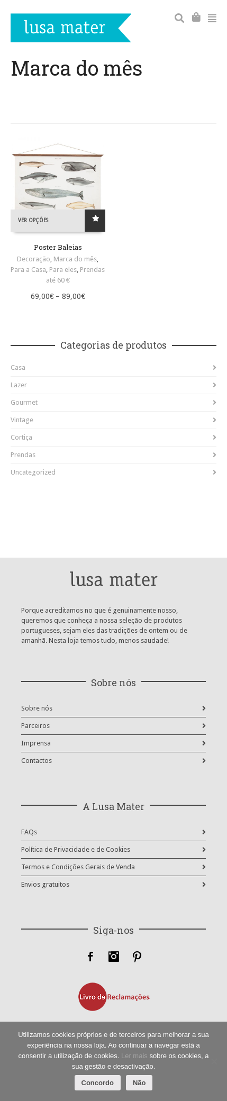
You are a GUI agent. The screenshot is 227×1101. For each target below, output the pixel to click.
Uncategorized (33, 472)
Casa (18, 367)
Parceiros (35, 726)
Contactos (36, 761)
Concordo (97, 1083)
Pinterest (137, 956)
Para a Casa (28, 270)
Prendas (23, 455)
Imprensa (36, 743)
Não (139, 1083)
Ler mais (134, 1056)
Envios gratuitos (45, 884)
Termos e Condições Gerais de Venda (78, 867)
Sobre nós (36, 708)
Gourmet (24, 402)
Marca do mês (75, 259)
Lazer (19, 385)
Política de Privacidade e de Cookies (75, 849)
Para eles (63, 270)
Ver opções (33, 220)
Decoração (33, 259)
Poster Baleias (58, 247)
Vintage (22, 420)
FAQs (29, 832)
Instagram (113, 956)
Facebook (90, 956)
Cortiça (21, 437)
